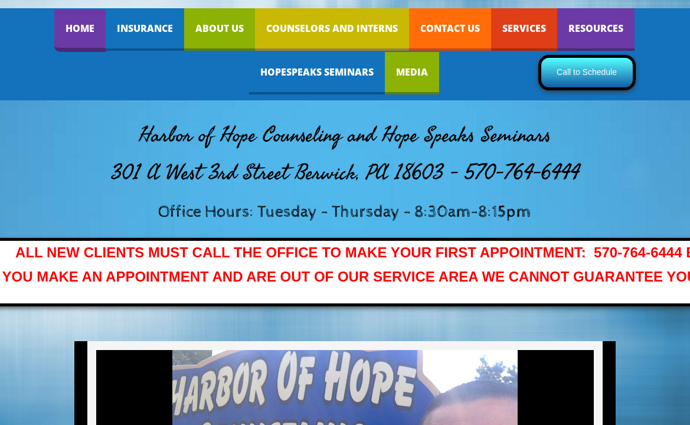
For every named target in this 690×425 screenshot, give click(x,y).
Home (80, 28)
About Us (219, 28)
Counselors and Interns (332, 28)
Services (524, 28)
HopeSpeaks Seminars (317, 72)
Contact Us (450, 28)
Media (412, 72)
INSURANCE (145, 28)
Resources (595, 28)
